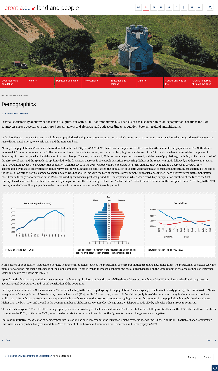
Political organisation (67, 80)
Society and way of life (175, 82)
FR (161, 7)
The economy (90, 80)
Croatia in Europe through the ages (201, 82)
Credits (207, 357)
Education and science (118, 82)
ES (153, 7)
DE (138, 7)
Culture (142, 80)
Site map (192, 357)
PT (191, 7)
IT (176, 7)
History (33, 80)
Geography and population (10, 82)
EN (146, 7)
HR (169, 7)
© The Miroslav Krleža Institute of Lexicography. (28, 355)
